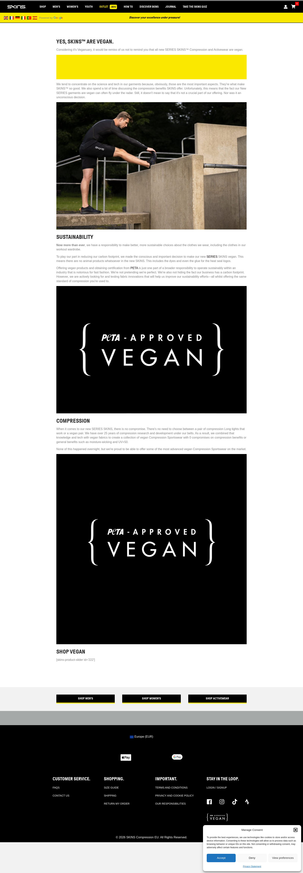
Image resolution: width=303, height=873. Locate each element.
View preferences (283, 857)
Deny (252, 857)
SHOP (43, 6)
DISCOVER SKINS (149, 6)
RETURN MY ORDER (116, 803)
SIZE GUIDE (111, 787)
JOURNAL (170, 6)
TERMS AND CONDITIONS (171, 787)
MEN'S (56, 6)
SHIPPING (110, 795)
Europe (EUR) (141, 736)
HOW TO (128, 6)
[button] (295, 830)
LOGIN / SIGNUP (217, 787)
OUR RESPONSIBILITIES (170, 803)
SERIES (212, 256)
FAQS (56, 787)
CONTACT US (61, 795)
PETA (134, 268)
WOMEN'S (72, 6)
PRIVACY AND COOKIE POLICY (174, 795)
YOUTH (89, 6)
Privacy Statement (252, 866)
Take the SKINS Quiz (195, 6)
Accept (221, 857)
